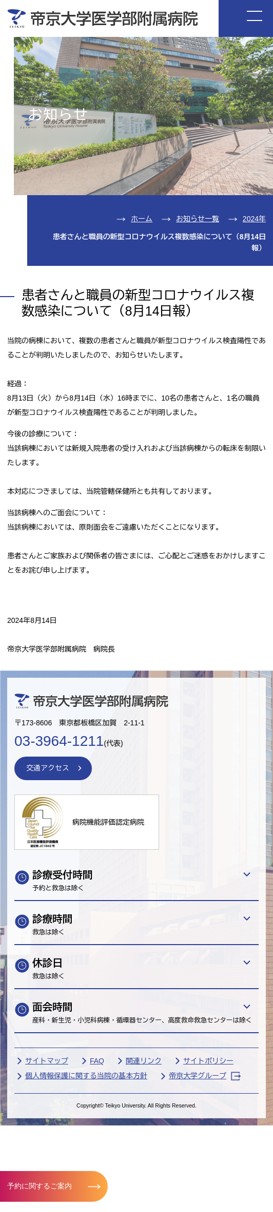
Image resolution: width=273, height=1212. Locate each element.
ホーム (141, 219)
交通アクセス (47, 768)
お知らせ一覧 (197, 219)
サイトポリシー (208, 1061)
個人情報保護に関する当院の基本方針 (86, 1076)
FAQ (97, 1061)
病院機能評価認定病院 (108, 822)
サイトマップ (46, 1061)
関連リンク (144, 1061)
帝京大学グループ (205, 1076)
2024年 (254, 219)
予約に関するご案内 (39, 1186)
